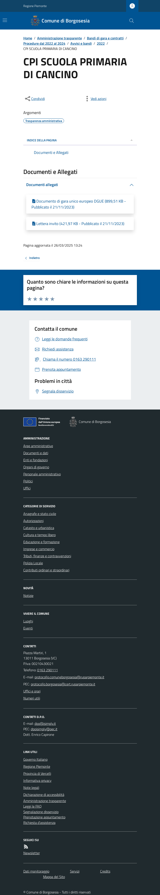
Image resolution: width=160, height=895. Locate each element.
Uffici (27, 488)
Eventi (28, 628)
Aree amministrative (38, 445)
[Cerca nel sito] (130, 20)
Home (27, 38)
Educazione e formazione (41, 541)
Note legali (31, 787)
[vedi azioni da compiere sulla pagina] (95, 98)
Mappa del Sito (54, 876)
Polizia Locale (33, 563)
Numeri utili (31, 698)
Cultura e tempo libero (39, 534)
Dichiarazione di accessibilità (43, 794)
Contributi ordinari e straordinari (46, 570)
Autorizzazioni (33, 520)
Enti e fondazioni (35, 460)
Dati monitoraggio (36, 871)
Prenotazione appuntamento (44, 817)
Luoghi (28, 621)
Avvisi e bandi (81, 43)
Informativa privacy (37, 780)
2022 (101, 43)
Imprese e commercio (38, 549)
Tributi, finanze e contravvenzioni (47, 556)
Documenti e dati (35, 453)
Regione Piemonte (35, 6)
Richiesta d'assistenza (39, 822)
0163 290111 (47, 670)
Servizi (74, 871)
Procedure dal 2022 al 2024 (44, 43)
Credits (105, 871)
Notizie (28, 595)
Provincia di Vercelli (37, 773)
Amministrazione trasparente (59, 38)
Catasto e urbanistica (38, 527)
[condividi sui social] (34, 98)
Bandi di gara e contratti (105, 38)
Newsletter (31, 853)
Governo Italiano (35, 759)
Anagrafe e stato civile (39, 513)
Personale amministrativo (42, 474)
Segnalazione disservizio (41, 811)
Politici (28, 481)
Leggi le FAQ (32, 806)
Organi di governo (36, 467)
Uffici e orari (31, 691)
